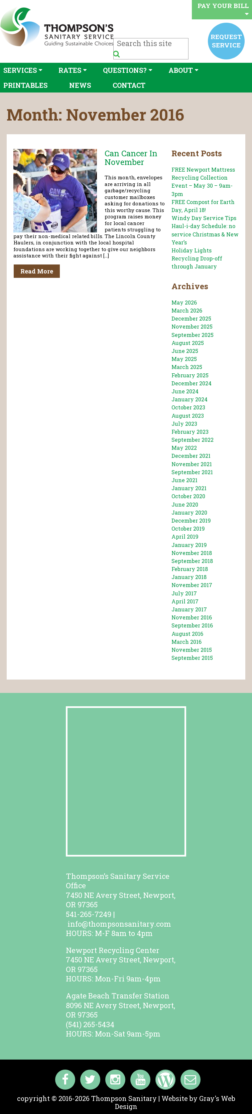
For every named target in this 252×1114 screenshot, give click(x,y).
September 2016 (192, 625)
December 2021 (191, 455)
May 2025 (184, 358)
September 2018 (192, 560)
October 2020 (188, 496)
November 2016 (191, 617)
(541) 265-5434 (90, 1024)
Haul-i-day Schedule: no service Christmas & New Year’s (205, 233)
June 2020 (184, 504)
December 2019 (191, 520)
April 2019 (185, 536)
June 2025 (184, 350)
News (80, 85)
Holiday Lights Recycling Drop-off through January (196, 258)
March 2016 (186, 641)
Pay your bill (223, 9)
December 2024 (191, 383)
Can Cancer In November (131, 157)
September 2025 (192, 334)
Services (20, 70)
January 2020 (189, 512)
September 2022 (192, 439)
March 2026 (186, 310)
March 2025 (186, 366)
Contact (129, 85)
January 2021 (189, 488)
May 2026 (184, 302)
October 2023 (188, 407)
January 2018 (189, 576)
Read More (36, 271)
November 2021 (191, 464)
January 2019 (189, 544)
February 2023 (190, 431)
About (180, 70)
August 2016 (187, 633)
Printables (25, 85)
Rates (69, 70)
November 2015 (191, 649)
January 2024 (189, 399)
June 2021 (184, 480)
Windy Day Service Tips (203, 217)
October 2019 (188, 528)
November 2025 (192, 326)
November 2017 (191, 584)
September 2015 (192, 657)
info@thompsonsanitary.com (119, 924)
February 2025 (190, 375)
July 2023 (184, 423)
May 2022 (184, 447)
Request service (226, 40)
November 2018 (191, 552)
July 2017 (184, 593)
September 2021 (192, 472)
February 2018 (189, 568)
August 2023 (187, 415)
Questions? (125, 70)
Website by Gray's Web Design (175, 1102)
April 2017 (185, 601)
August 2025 (187, 342)
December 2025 (191, 318)
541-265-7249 (88, 914)
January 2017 (189, 609)
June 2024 (185, 391)
